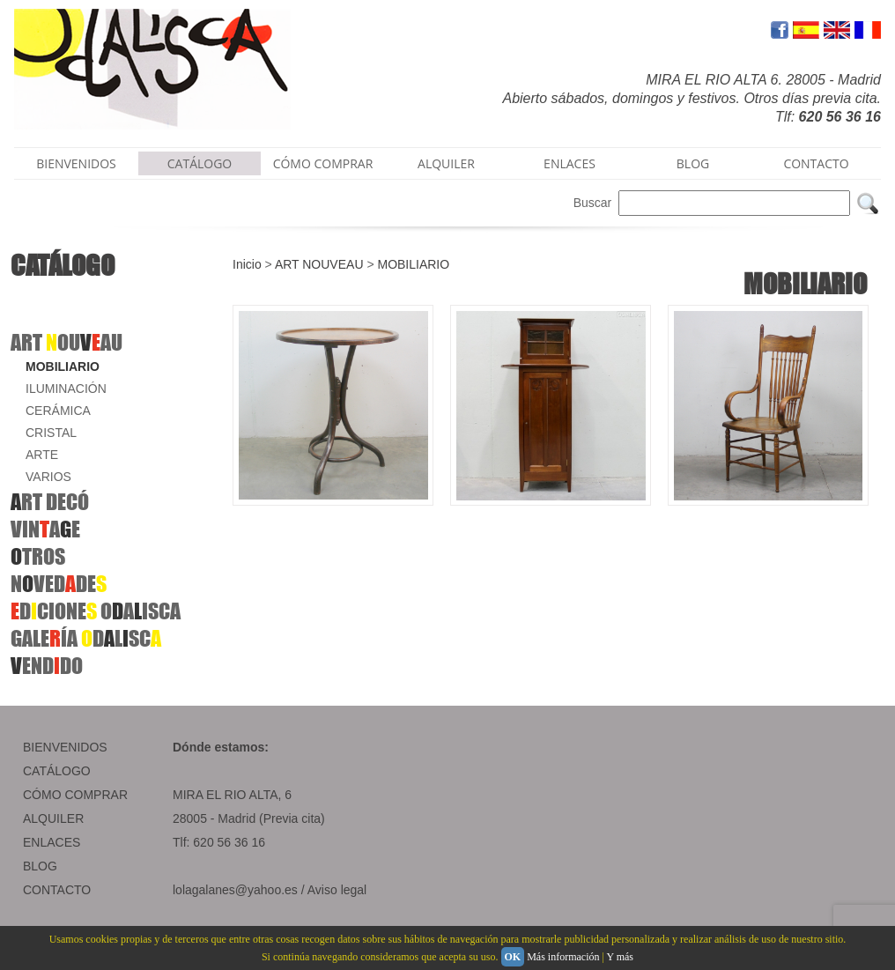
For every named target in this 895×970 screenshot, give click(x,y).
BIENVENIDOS (76, 163)
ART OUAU (66, 342)
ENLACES (569, 163)
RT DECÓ (50, 502)
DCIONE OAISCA (96, 611)
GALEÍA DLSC (86, 638)
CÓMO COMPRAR (323, 163)
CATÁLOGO (200, 163)
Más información (563, 957)
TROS (38, 556)
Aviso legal (336, 890)
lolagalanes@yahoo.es (235, 890)
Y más (619, 957)
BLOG (693, 163)
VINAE (45, 529)
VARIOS (48, 477)
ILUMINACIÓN (66, 388)
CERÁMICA (58, 411)
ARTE (42, 455)
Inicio (247, 264)
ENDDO (47, 665)
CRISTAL (51, 433)
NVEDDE (59, 583)
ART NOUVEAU (319, 264)
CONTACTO (815, 163)
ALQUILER (446, 163)
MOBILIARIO (63, 366)
